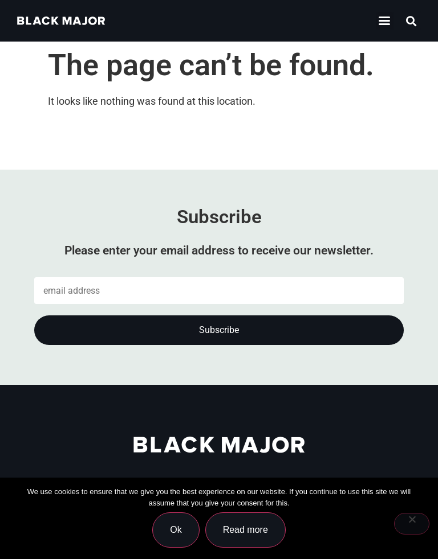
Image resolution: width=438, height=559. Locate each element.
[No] (411, 524)
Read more (245, 530)
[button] (411, 20)
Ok (175, 530)
